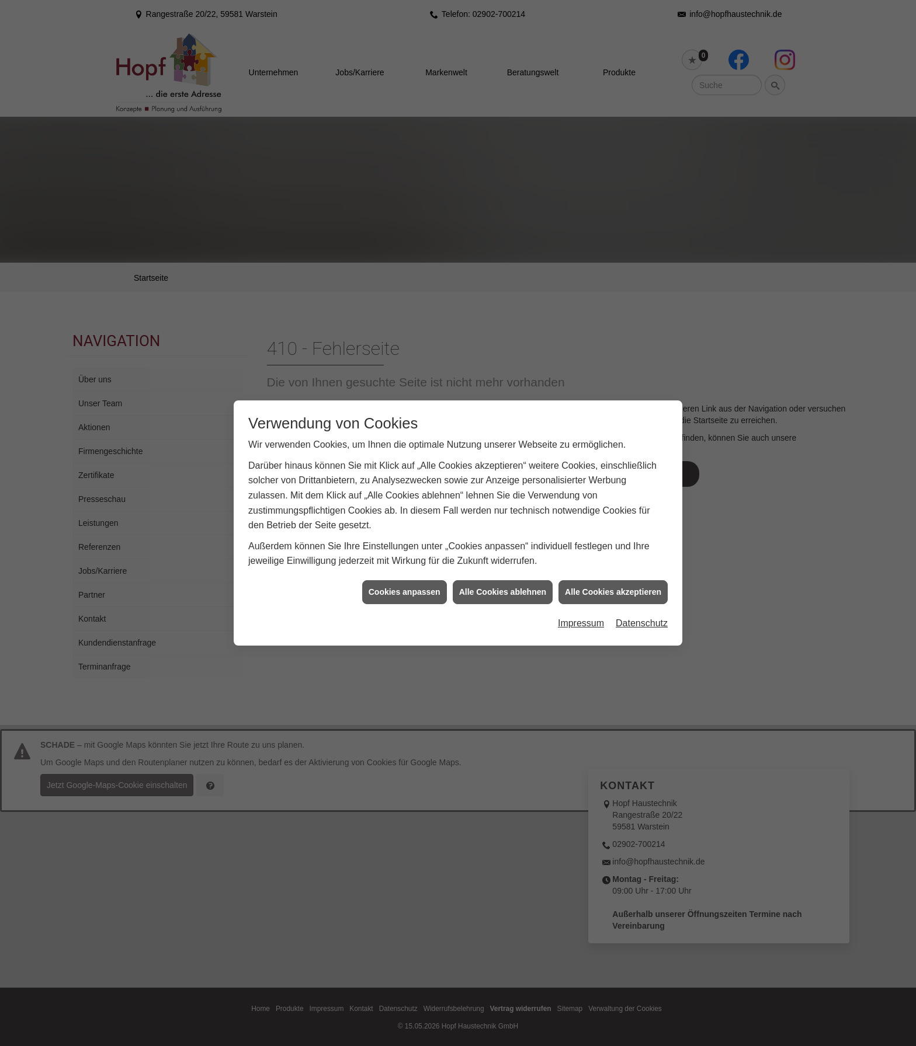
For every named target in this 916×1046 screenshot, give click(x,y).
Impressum (581, 531)
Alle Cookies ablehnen (502, 500)
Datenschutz (642, 531)
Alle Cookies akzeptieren (613, 500)
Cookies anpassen (404, 500)
